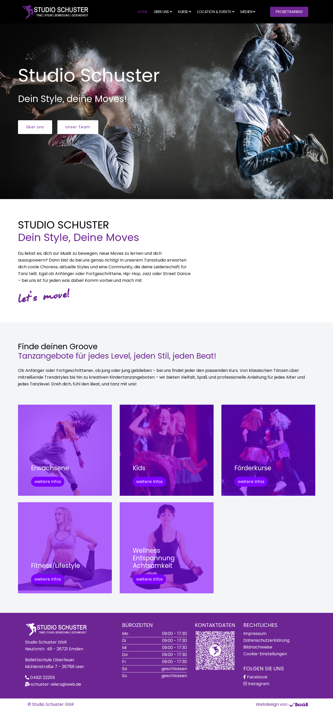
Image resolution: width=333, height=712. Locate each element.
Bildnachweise (257, 647)
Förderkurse (252, 468)
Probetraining (289, 11)
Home (143, 11)
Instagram (258, 684)
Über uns (161, 11)
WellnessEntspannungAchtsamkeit (154, 558)
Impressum (255, 634)
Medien (246, 11)
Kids (139, 468)
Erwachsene (50, 468)
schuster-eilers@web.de (56, 684)
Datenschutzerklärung (266, 640)
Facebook (257, 677)
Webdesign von (271, 704)
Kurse (183, 11)
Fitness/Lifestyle (55, 565)
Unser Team (77, 127)
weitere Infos (47, 482)
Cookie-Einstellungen (265, 654)
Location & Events (214, 11)
